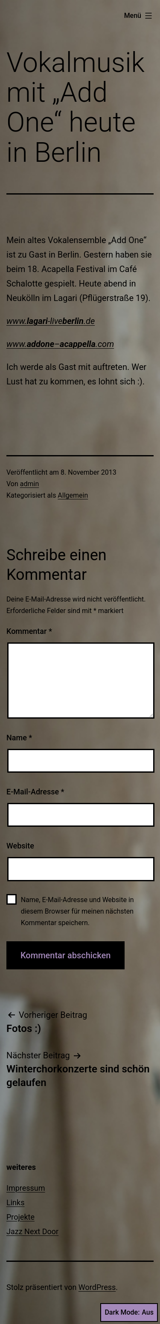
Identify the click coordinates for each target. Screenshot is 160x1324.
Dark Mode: (129, 1312)
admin (29, 484)
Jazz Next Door (32, 1231)
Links (15, 1202)
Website (20, 845)
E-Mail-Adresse (35, 791)
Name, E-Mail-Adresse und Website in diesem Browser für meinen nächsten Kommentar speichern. (77, 911)
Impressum (25, 1188)
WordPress (97, 1287)
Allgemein (73, 495)
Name (19, 737)
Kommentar (29, 631)
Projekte (20, 1216)
